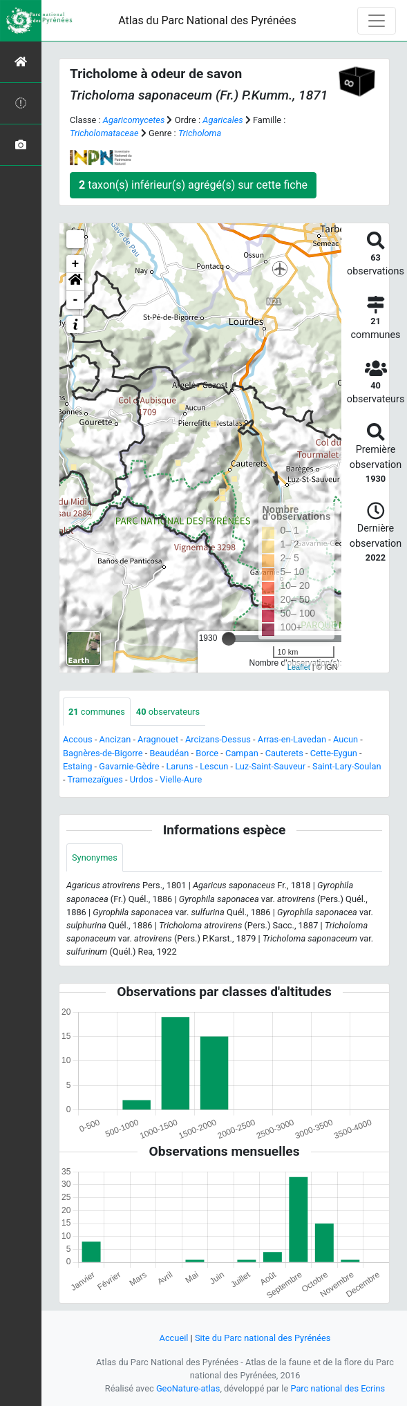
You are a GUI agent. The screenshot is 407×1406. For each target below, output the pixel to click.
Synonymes (94, 857)
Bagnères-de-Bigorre (103, 753)
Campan (241, 753)
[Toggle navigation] (376, 21)
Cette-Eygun (333, 753)
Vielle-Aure (181, 779)
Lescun (214, 766)
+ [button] (75, 264)
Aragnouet (158, 739)
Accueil (174, 1338)
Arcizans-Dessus (218, 739)
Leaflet (298, 667)
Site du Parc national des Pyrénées (263, 1338)
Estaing (77, 766)
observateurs (168, 711)
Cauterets (284, 753)
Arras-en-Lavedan (292, 739)
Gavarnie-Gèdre (129, 766)
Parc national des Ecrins (337, 1388)
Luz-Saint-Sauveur (270, 766)
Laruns (179, 766)
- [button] (75, 300)
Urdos (141, 779)
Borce (207, 753)
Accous (78, 739)
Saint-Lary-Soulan (346, 766)
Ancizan (115, 739)
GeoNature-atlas (188, 1388)
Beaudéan (169, 753)
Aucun (345, 739)
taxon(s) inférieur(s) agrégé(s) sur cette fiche (193, 184)
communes (96, 711)
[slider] (229, 639)
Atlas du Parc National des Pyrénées (207, 20)
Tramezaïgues (94, 779)
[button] (75, 282)
